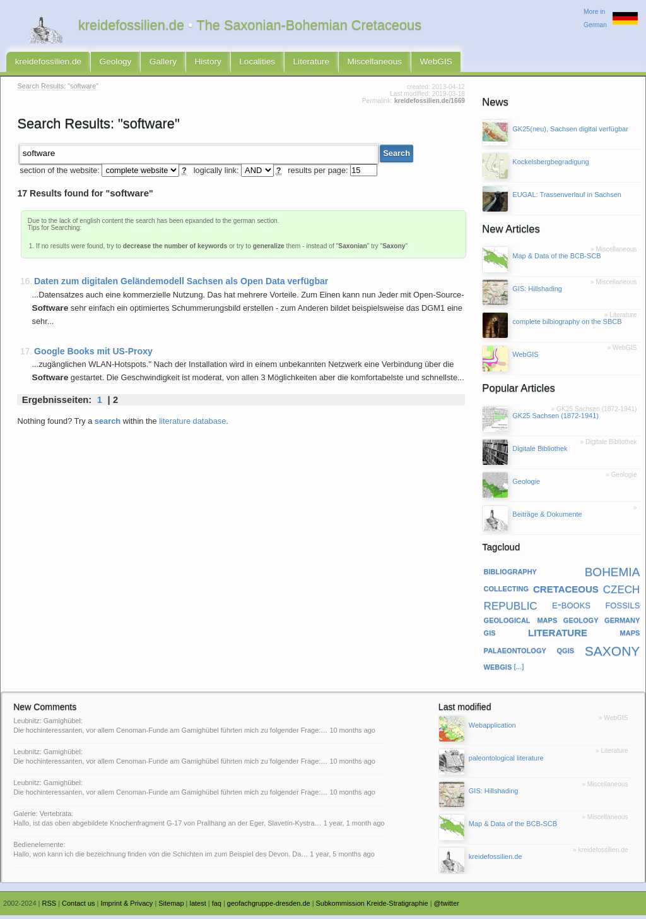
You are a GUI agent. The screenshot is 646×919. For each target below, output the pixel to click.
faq (216, 907)
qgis (566, 652)
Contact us (78, 907)
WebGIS (409, 63)
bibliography (510, 574)
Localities (241, 63)
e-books (571, 608)
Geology (108, 63)
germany (622, 622)
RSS (49, 907)
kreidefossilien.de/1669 (429, 104)
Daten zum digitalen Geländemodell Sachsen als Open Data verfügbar (181, 284)
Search (396, 156)
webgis (498, 669)
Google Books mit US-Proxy (93, 354)
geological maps (521, 622)
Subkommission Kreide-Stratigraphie (372, 907)
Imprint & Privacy (126, 907)
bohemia (612, 574)
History (195, 63)
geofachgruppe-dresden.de (268, 907)
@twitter (446, 907)
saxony (612, 652)
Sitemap (171, 907)
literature (557, 635)
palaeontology (515, 652)
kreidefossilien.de (46, 63)
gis (490, 635)
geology (581, 622)
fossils (622, 608)
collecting (506, 591)
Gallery (154, 63)
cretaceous (566, 591)
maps (630, 635)
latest (197, 907)
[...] (519, 669)
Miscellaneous (351, 63)
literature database (192, 423)
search (107, 423)
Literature (292, 63)
